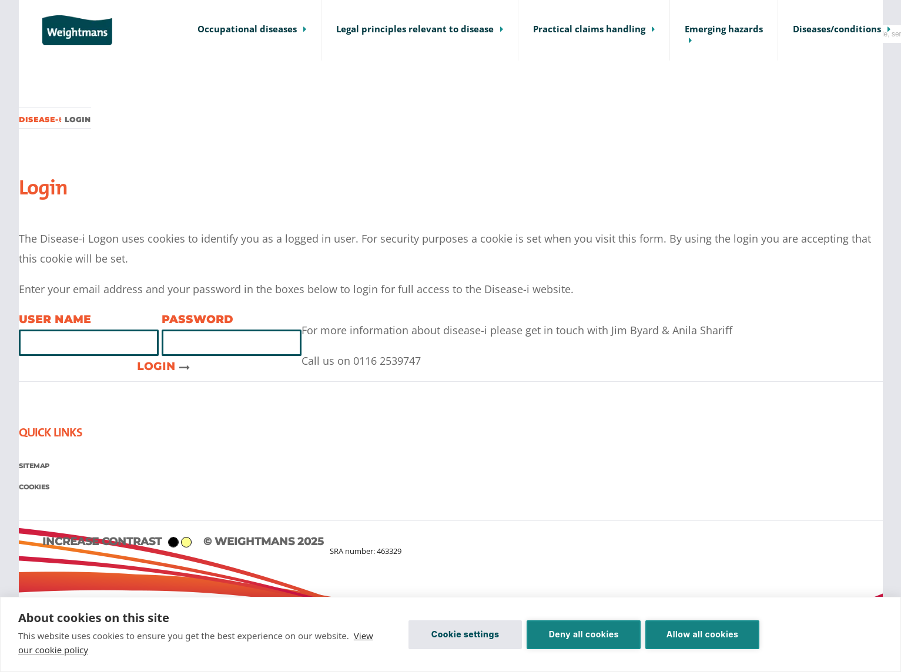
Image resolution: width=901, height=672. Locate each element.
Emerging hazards (724, 29)
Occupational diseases (247, 29)
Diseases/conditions (837, 29)
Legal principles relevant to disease (415, 29)
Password (197, 319)
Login (163, 366)
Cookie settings (465, 634)
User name (55, 319)
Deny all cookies (584, 634)
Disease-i (40, 119)
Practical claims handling (589, 29)
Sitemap (34, 466)
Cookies (34, 487)
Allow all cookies (702, 634)
